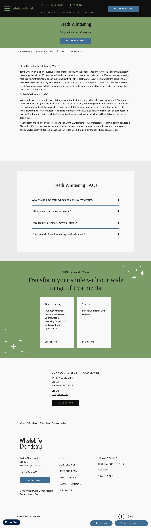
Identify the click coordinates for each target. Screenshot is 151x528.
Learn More (51, 341)
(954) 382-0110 (75, 51)
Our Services (57, 5)
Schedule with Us (123, 8)
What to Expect (49, 13)
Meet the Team (76, 5)
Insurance (90, 13)
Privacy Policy (107, 458)
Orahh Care (105, 476)
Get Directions (65, 403)
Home (44, 5)
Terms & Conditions (111, 464)
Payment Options (71, 13)
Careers (103, 470)
